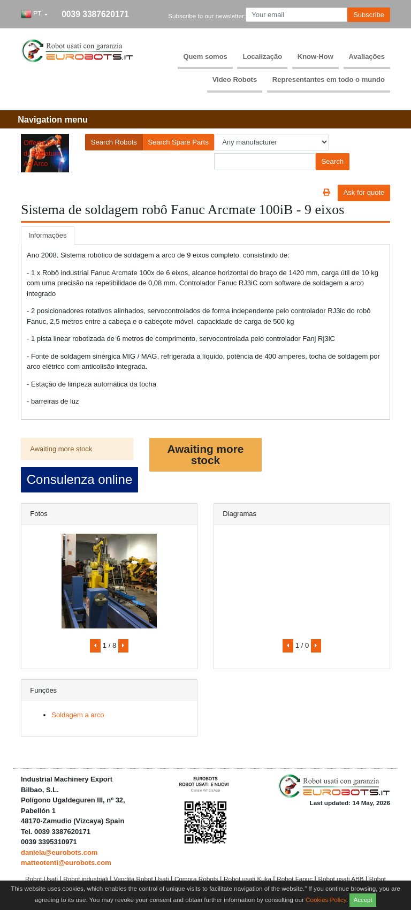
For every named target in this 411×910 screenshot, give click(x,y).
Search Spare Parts (178, 142)
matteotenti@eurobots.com (66, 863)
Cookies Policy (326, 899)
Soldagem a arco (77, 715)
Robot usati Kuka (248, 878)
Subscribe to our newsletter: (207, 15)
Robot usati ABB (341, 878)
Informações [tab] (47, 235)
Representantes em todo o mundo (328, 79)
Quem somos (205, 56)
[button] (34, 14)
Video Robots (234, 79)
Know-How (315, 56)
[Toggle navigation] (53, 119)
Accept (363, 900)
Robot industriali (86, 878)
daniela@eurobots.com (59, 852)
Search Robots (114, 142)
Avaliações (367, 56)
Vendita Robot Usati (142, 878)
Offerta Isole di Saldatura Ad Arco (43, 153)
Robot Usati (42, 878)
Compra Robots (197, 878)
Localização (262, 56)
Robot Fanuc (295, 878)
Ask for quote (364, 192)
